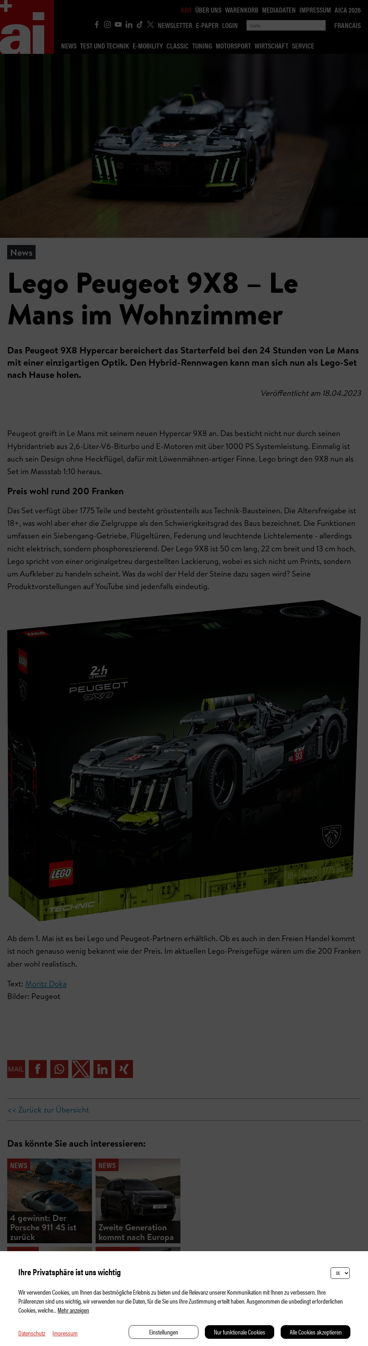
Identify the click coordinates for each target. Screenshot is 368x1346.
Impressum (65, 1332)
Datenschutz (31, 1332)
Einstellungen (163, 1331)
